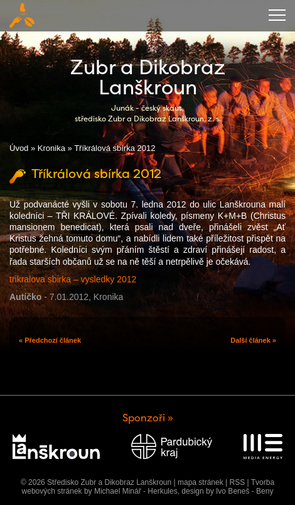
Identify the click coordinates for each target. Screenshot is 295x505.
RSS (237, 482)
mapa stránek (200, 482)
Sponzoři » (147, 418)
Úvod (18, 148)
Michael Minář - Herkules (136, 491)
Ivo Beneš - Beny (244, 491)
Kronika (51, 148)
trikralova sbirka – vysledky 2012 (72, 279)
